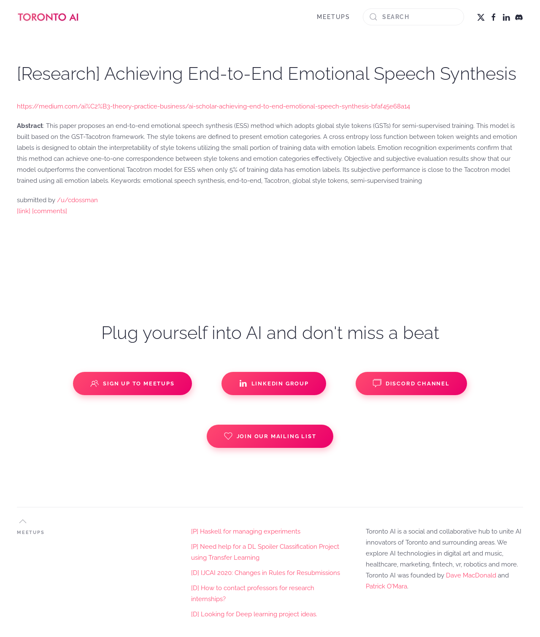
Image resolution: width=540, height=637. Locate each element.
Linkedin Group (274, 383)
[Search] (413, 16)
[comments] (49, 211)
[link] (23, 211)
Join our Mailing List (270, 436)
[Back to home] (48, 17)
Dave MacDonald (471, 575)
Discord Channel (411, 383)
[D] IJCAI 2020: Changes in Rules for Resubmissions (265, 573)
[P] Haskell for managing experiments (245, 531)
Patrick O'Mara (386, 586)
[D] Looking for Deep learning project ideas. (254, 614)
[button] (23, 521)
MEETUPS (333, 17)
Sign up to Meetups (132, 383)
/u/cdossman (77, 200)
